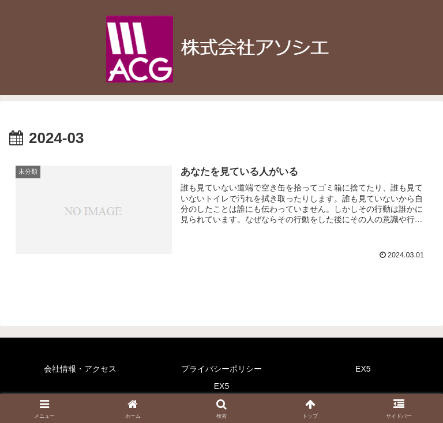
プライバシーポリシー (221, 368)
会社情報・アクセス (80, 368)
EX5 (362, 368)
